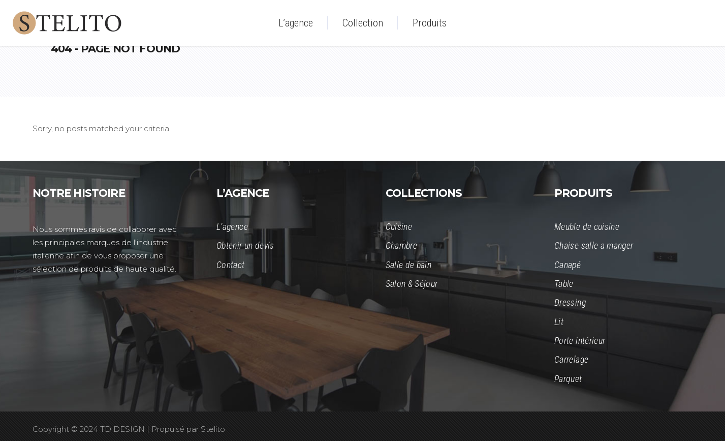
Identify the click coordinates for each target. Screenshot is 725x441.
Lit (558, 321)
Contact (230, 264)
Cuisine (399, 226)
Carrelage (571, 359)
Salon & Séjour (412, 283)
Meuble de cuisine (586, 226)
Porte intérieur (579, 340)
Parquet (568, 378)
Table (564, 283)
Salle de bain (409, 264)
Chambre (402, 245)
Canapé (567, 264)
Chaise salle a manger (594, 245)
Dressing (570, 302)
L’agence (232, 226)
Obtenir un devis (245, 245)
